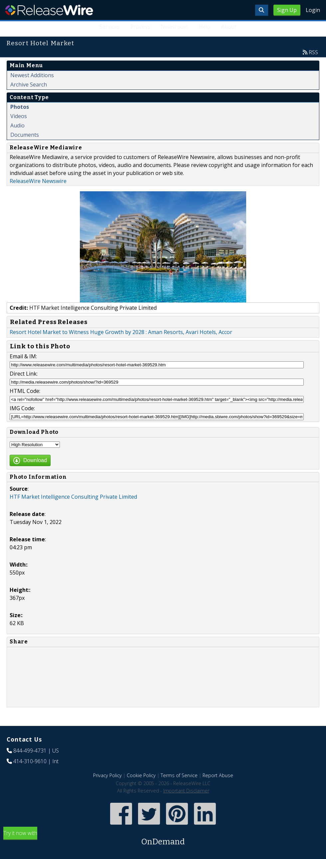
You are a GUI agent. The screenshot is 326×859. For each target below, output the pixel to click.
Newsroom (174, 26)
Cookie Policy (141, 775)
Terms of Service (179, 775)
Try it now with (163, 838)
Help (205, 26)
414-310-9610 (30, 761)
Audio (17, 125)
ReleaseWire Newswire (38, 181)
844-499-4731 (30, 750)
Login (313, 10)
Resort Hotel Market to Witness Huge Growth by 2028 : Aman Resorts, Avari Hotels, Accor (121, 332)
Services (109, 26)
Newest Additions (32, 75)
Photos (19, 106)
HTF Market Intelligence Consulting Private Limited (73, 496)
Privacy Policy (107, 775)
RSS (313, 52)
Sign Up (287, 10)
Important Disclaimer (186, 790)
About (229, 26)
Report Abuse (218, 775)
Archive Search (28, 84)
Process (140, 26)
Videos (18, 116)
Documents (24, 134)
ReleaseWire (49, 10)
